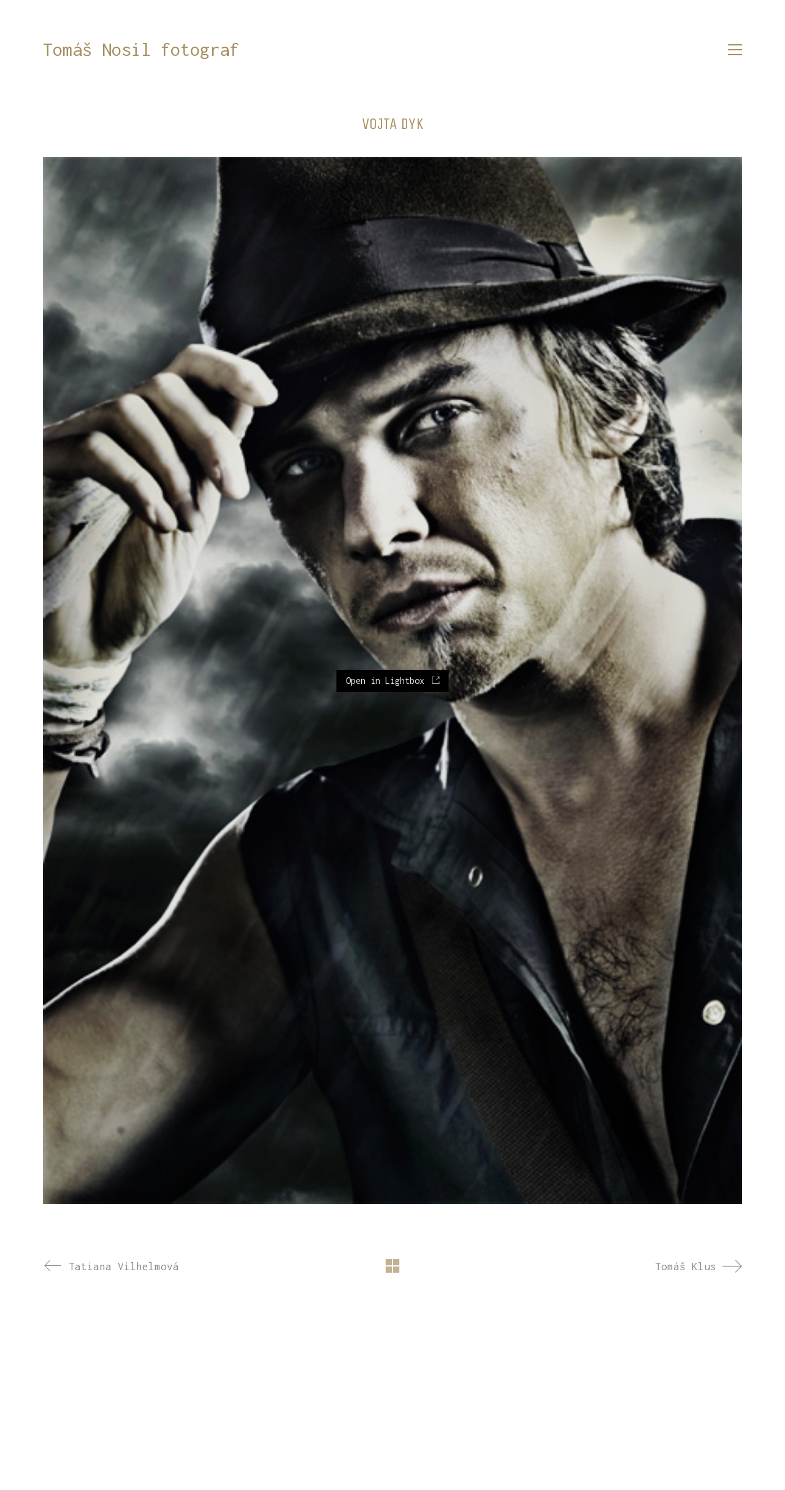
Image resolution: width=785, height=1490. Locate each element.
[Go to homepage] (141, 50)
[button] (735, 49)
